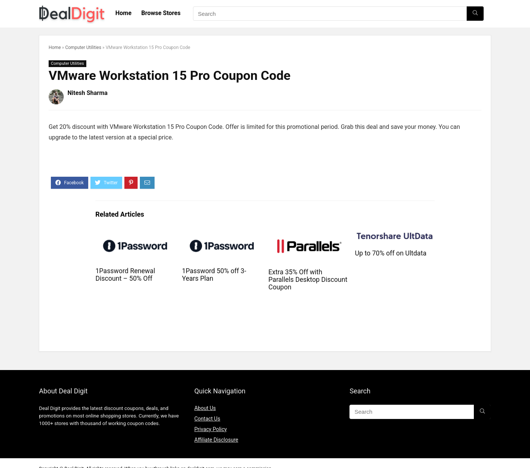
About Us (205, 408)
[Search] (475, 13)
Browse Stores (161, 13)
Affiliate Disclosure (216, 440)
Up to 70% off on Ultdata (391, 253)
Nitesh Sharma (87, 92)
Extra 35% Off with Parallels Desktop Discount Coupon (307, 279)
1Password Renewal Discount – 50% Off (125, 274)
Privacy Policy (210, 429)
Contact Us (207, 419)
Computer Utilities (83, 47)
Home (123, 13)
